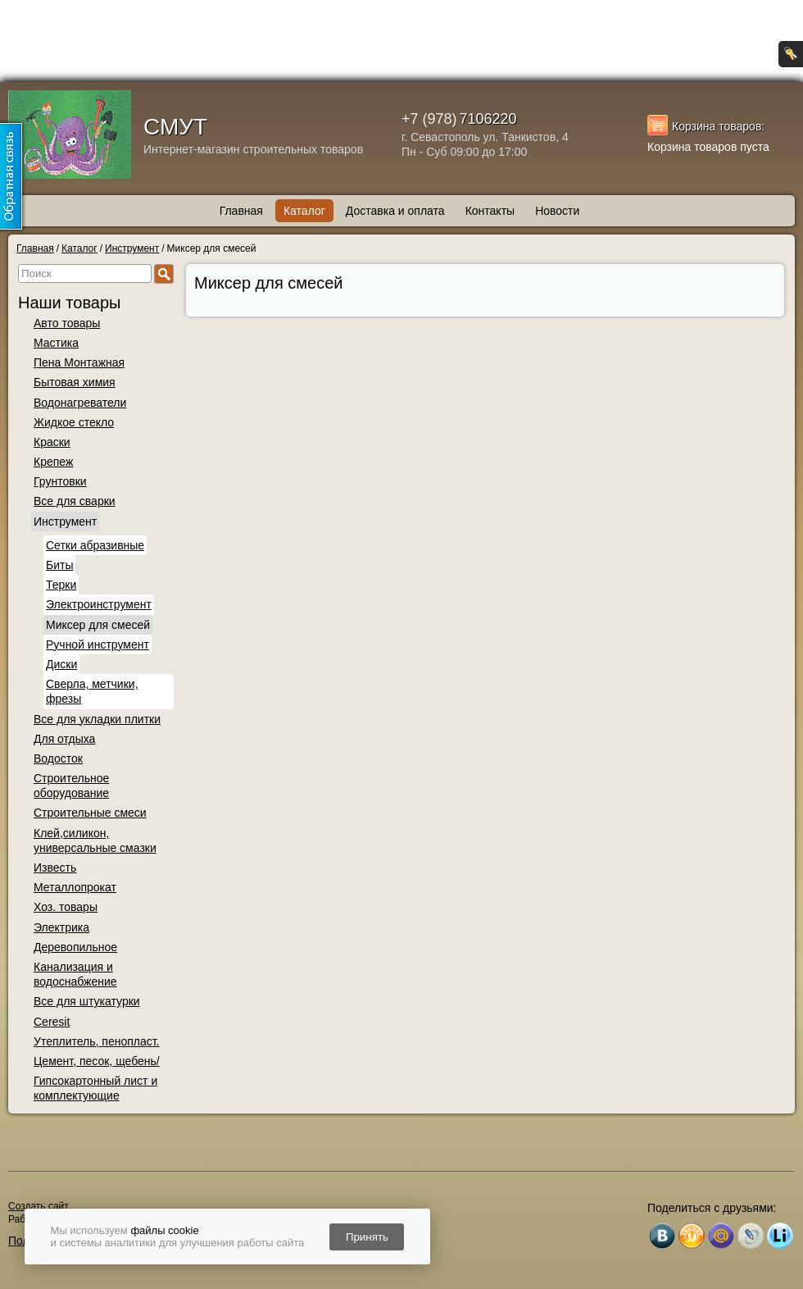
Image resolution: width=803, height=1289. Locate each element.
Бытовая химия (75, 382)
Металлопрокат (75, 887)
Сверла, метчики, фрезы (92, 691)
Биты (59, 565)
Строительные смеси (90, 812)
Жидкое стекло (74, 422)
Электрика (61, 927)
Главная (241, 210)
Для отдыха (64, 738)
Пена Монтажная (79, 362)
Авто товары (67, 323)
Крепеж (53, 461)
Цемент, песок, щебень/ (97, 1061)
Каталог (304, 210)
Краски (52, 442)
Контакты (490, 210)
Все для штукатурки (87, 1001)
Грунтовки (60, 481)
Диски (61, 664)
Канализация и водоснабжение (75, 974)
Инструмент (65, 521)
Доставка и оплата (395, 210)
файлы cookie (164, 1230)
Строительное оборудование (71, 785)
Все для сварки (75, 501)
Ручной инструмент (97, 644)
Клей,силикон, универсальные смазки (95, 840)
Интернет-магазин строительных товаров (253, 149)
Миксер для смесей (98, 624)
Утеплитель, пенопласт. (97, 1041)
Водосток (58, 758)
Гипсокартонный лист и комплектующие (95, 1088)
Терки (61, 584)
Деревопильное (75, 947)
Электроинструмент (99, 604)
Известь (55, 867)
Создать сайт (37, 1206)
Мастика (56, 342)
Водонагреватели (80, 402)
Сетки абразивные (95, 545)
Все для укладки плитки (97, 719)
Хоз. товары (66, 906)
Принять (367, 1237)
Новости (557, 210)
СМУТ (175, 126)
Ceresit (52, 1021)
